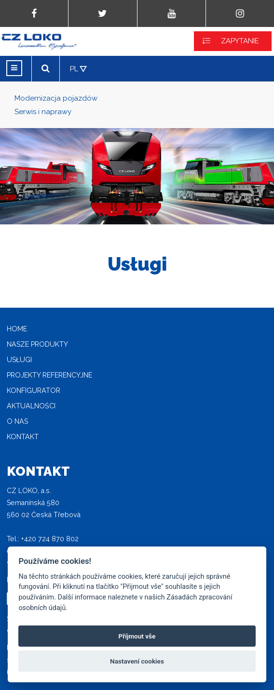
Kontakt (23, 437)
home (17, 329)
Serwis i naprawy (42, 111)
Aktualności (31, 406)
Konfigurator (33, 390)
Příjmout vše (137, 636)
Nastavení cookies (137, 661)
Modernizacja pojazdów (55, 98)
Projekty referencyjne (49, 375)
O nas (17, 421)
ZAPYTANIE (240, 41)
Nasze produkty (37, 344)
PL (74, 69)
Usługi (19, 360)
